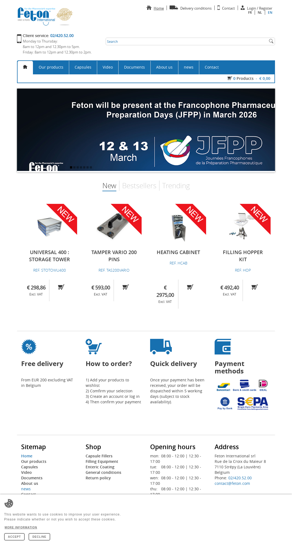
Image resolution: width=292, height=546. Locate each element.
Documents (134, 67)
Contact (212, 67)
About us (164, 67)
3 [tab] (78, 168)
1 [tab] (71, 168)
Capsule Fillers (99, 455)
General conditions (103, 472)
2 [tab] (75, 168)
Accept (14, 536)
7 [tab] (91, 168)
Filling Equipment (102, 461)
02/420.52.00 (240, 477)
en (270, 12)
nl (260, 12)
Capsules (83, 67)
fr (250, 12)
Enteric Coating (100, 466)
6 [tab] (88, 168)
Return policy (98, 477)
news (188, 67)
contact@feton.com (232, 483)
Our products (51, 67)
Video (108, 67)
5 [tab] (84, 168)
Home (26, 455)
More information (21, 527)
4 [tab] (81, 168)
